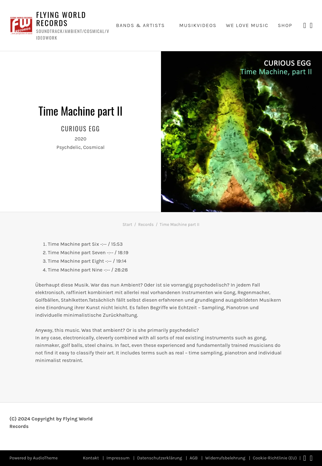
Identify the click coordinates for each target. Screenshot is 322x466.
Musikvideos (198, 25)
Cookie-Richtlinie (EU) (275, 458)
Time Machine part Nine (75, 270)
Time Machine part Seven (77, 252)
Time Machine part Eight (76, 261)
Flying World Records (61, 18)
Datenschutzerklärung (159, 458)
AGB (194, 458)
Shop (285, 25)
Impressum (118, 458)
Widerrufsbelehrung (225, 458)
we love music (247, 25)
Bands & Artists (140, 25)
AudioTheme (45, 458)
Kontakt (91, 458)
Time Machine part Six (73, 244)
